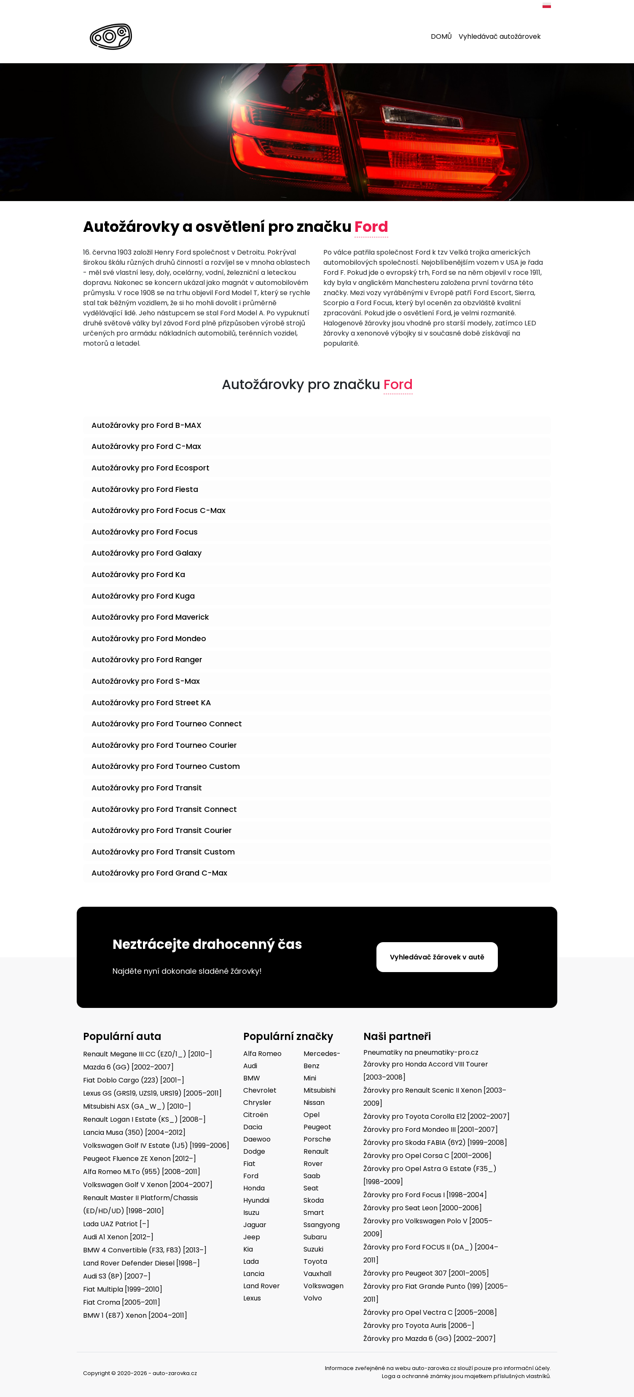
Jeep (251, 1237)
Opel (312, 1115)
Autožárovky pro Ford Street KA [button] (151, 702)
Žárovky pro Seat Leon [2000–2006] (422, 1208)
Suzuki (313, 1249)
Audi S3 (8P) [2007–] (116, 1276)
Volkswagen (324, 1286)
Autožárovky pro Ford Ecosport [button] (150, 467)
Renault (316, 1151)
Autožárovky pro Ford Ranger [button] (146, 659)
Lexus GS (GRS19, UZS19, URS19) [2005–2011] (152, 1093)
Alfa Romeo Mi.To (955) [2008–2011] (141, 1172)
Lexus (252, 1298)
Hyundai (256, 1200)
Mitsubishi (320, 1090)
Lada (251, 1261)
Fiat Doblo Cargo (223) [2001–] (133, 1080)
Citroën (255, 1115)
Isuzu (251, 1212)
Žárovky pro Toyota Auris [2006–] (418, 1325)
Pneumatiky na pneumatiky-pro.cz (420, 1052)
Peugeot (317, 1127)
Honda (254, 1188)
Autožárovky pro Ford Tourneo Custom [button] (165, 766)
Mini (310, 1078)
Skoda (314, 1200)
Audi (250, 1066)
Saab (312, 1176)
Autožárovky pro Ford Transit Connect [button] (164, 809)
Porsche (317, 1139)
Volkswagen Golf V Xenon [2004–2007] (147, 1185)
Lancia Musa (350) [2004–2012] (134, 1132)
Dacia (252, 1127)
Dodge (254, 1151)
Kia (248, 1249)
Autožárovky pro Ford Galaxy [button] (146, 553)
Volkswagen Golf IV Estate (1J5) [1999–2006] (156, 1145)
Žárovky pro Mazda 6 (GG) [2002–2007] (429, 1338)
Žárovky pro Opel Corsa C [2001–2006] (427, 1156)
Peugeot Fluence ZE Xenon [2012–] (139, 1158)
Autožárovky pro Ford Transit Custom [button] (163, 851)
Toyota (315, 1261)
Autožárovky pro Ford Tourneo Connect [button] (166, 723)
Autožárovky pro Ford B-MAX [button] (146, 425)
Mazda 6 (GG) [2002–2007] (128, 1067)
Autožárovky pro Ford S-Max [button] (145, 681)
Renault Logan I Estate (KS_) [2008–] (144, 1119)
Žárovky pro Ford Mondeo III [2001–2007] (430, 1129)
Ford (250, 1176)
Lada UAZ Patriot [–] (116, 1224)
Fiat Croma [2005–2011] (121, 1302)
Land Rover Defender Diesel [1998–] (141, 1263)
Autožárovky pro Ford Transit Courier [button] (161, 830)
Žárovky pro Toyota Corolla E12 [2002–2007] (436, 1116)
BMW (251, 1078)
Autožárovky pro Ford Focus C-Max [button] (158, 510)
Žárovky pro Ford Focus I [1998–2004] (425, 1195)
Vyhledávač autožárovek (500, 36)
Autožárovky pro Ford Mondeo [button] (148, 638)
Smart (314, 1212)
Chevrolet (260, 1090)
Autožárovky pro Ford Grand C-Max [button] (159, 873)
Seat (311, 1188)
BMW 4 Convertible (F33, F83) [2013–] (145, 1250)
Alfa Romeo (262, 1053)
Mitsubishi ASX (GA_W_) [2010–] (137, 1106)
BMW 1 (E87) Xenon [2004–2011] (135, 1315)
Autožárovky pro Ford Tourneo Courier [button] (164, 745)
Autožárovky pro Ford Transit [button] (146, 787)
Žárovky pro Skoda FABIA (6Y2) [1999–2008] (435, 1142)
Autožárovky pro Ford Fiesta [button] (144, 489)
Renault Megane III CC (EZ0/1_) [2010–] (147, 1054)
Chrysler (257, 1102)
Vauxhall (317, 1274)
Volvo (313, 1298)
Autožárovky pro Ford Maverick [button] (150, 617)
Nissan (314, 1102)
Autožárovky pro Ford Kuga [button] (143, 596)
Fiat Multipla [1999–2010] (122, 1289)
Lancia (253, 1274)
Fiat (249, 1164)
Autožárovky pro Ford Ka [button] (138, 574)
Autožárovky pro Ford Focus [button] (144, 532)
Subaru (315, 1237)
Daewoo (257, 1139)
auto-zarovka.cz (434, 1368)
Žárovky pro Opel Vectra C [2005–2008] (430, 1312)
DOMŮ (441, 36)
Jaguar (254, 1225)
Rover (313, 1164)
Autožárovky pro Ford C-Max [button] (146, 446)
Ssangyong (322, 1225)
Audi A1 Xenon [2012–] (118, 1237)
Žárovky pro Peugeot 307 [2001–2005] (426, 1273)
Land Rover (261, 1286)
